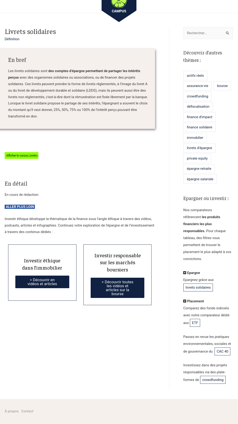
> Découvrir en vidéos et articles (42, 281)
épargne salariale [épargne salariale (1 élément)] (200, 179)
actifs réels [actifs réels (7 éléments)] (195, 75)
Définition (12, 39)
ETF (195, 323)
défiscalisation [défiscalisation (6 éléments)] (198, 106)
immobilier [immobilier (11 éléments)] (195, 138)
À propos (12, 411)
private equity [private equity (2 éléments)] (197, 158)
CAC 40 (222, 351)
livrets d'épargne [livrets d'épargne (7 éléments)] (199, 148)
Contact (27, 411)
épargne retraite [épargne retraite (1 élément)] (199, 169)
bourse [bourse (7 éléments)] (222, 86)
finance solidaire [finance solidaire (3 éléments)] (199, 127)
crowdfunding (213, 380)
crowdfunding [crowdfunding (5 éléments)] (197, 96)
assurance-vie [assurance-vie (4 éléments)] (197, 86)
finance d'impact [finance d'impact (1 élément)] (199, 117)
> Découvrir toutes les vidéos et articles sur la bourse (117, 288)
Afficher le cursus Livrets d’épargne (28, 155)
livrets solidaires (198, 287)
